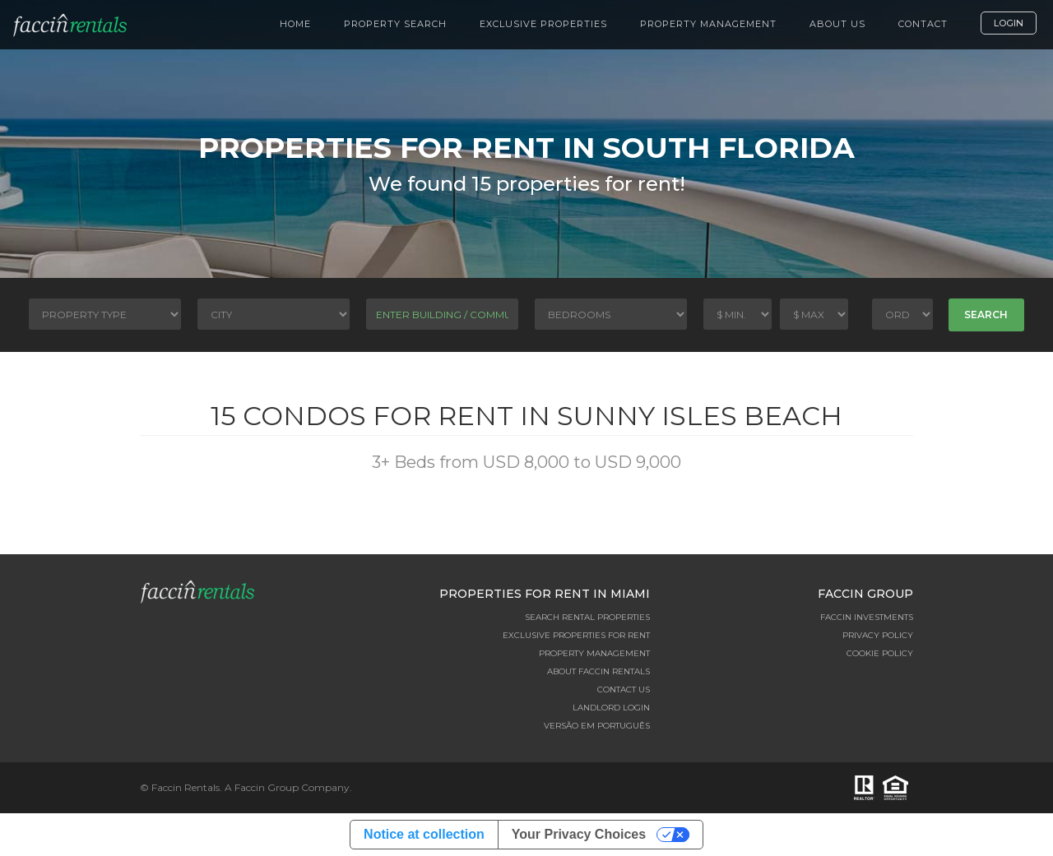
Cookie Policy (880, 653)
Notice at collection (424, 834)
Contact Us (623, 689)
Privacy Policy (877, 635)
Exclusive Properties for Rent (576, 635)
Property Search (395, 24)
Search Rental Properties (587, 617)
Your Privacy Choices (579, 834)
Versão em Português (597, 725)
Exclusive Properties (543, 24)
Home (295, 24)
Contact (923, 24)
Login (1008, 23)
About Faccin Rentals (598, 671)
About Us (837, 24)
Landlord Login (611, 707)
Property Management (708, 24)
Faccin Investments (866, 617)
